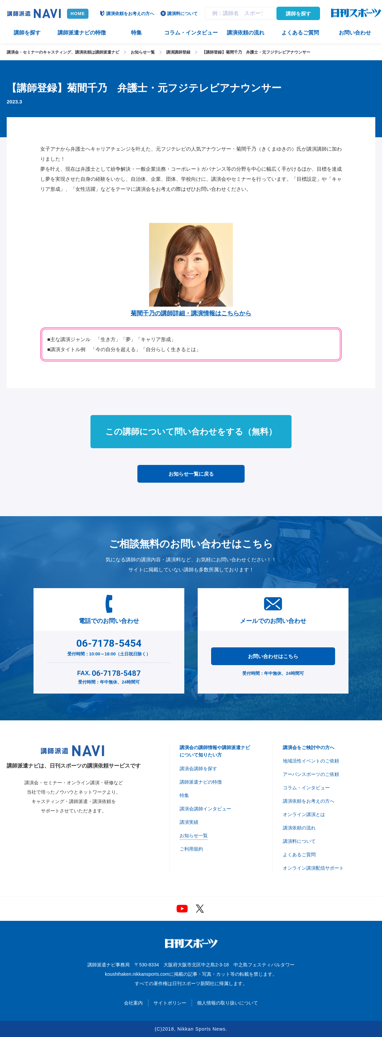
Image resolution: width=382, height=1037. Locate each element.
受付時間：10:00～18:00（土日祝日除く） (109, 646)
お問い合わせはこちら (273, 656)
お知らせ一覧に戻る (191, 474)
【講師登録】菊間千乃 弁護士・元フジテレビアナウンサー (256, 52)
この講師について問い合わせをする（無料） (191, 431)
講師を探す (298, 13)
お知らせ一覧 (143, 52)
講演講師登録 (178, 52)
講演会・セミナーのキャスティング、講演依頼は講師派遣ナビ (63, 52)
